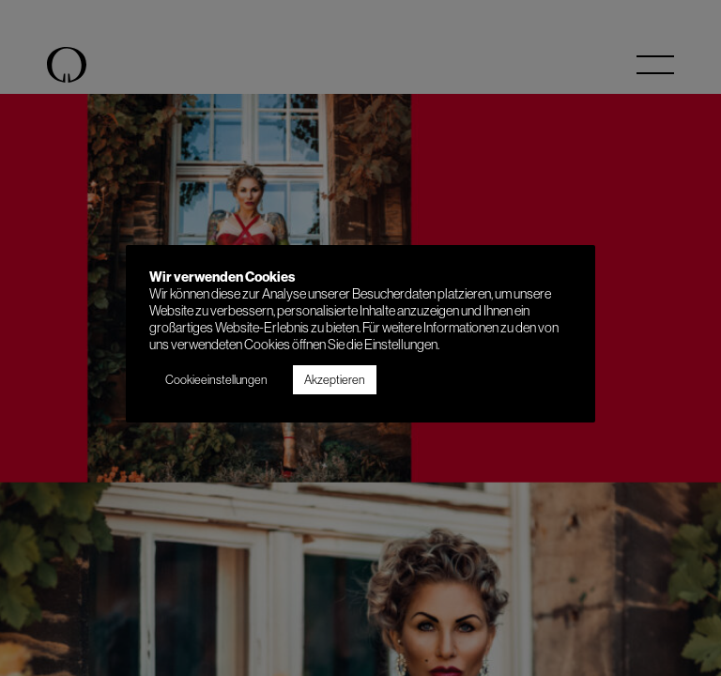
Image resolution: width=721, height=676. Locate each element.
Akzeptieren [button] (334, 379)
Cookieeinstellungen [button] (216, 379)
